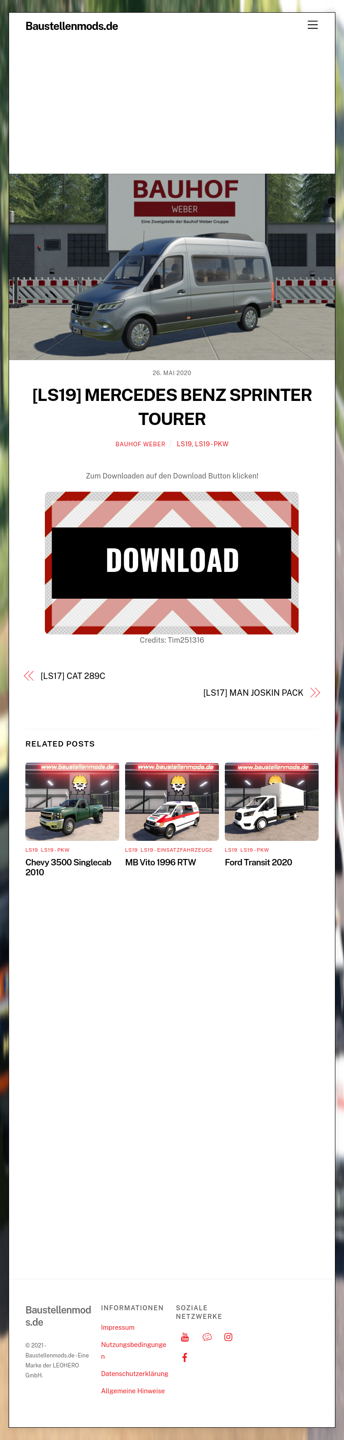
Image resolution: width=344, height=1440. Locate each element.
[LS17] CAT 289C (73, 676)
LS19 (184, 444)
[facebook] (185, 1356)
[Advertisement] (172, 105)
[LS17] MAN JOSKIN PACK (253, 693)
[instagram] (229, 1336)
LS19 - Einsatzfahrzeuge (177, 850)
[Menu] (313, 25)
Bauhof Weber (140, 444)
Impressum (118, 1327)
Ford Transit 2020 (258, 862)
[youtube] (185, 1336)
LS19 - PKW (211, 444)
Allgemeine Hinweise (133, 1391)
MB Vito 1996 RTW (160, 862)
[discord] (207, 1336)
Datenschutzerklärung (135, 1373)
